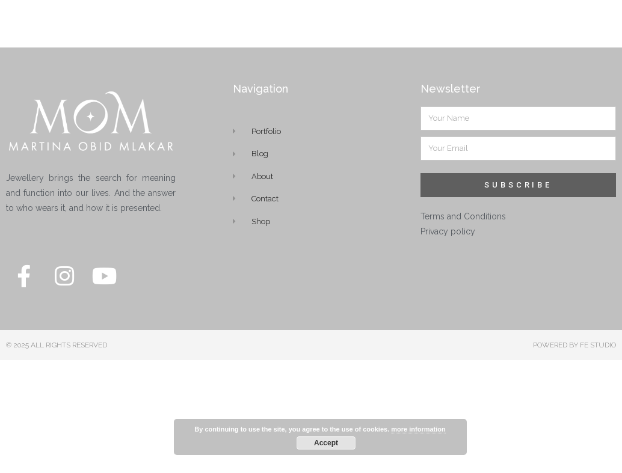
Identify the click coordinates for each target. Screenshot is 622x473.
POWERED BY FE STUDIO (574, 337)
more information (418, 429)
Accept (326, 443)
